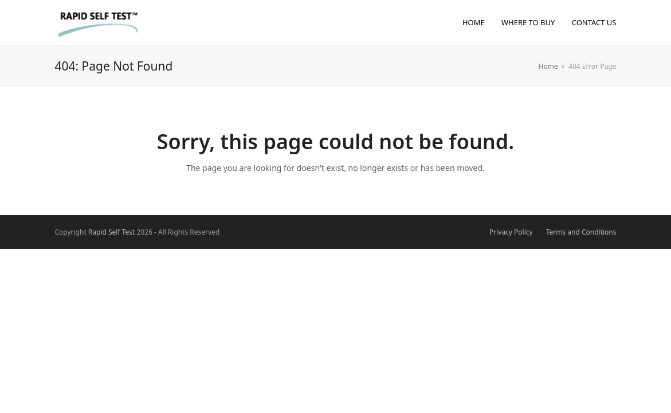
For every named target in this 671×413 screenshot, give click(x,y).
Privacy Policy (511, 232)
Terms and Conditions (581, 232)
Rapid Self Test (111, 232)
